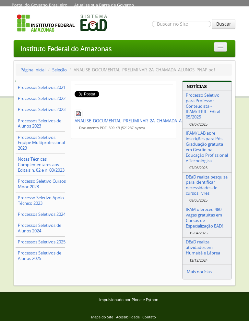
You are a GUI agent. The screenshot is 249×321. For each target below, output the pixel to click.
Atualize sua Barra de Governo (104, 5)
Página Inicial (32, 70)
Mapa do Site (102, 317)
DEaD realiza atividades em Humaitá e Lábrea (203, 247)
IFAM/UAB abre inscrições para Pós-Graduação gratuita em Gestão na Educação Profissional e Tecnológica (207, 146)
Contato (149, 317)
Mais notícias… (201, 272)
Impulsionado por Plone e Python (128, 299)
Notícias (197, 86)
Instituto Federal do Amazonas (66, 48)
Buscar (223, 24)
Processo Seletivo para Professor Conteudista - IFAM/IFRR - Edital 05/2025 (203, 106)
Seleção (59, 70)
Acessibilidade (128, 317)
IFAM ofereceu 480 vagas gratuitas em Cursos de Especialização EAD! (204, 217)
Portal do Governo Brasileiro (39, 5)
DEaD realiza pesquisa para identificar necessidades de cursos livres (207, 185)
